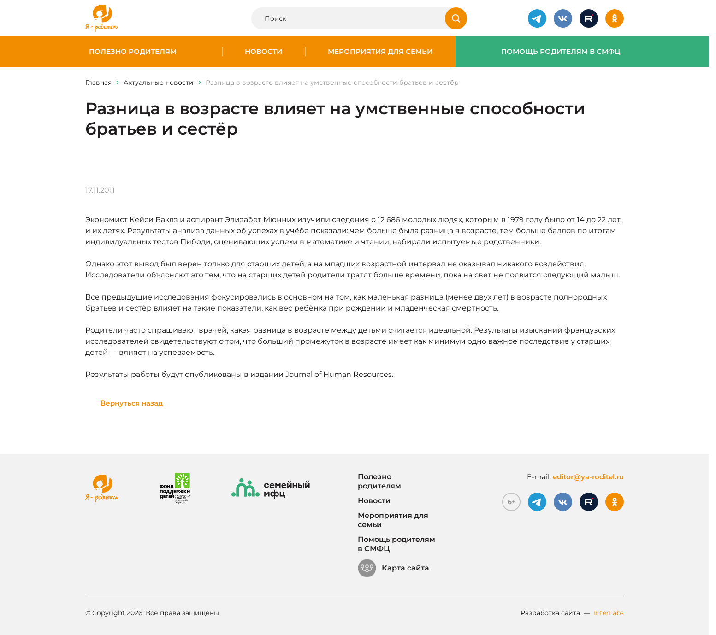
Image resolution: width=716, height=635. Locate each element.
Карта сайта (393, 568)
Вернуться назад (132, 403)
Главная (98, 82)
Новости (263, 51)
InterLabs (609, 613)
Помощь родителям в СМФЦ (561, 51)
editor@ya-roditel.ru (588, 476)
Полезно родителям (133, 51)
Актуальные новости (159, 82)
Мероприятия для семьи (380, 51)
